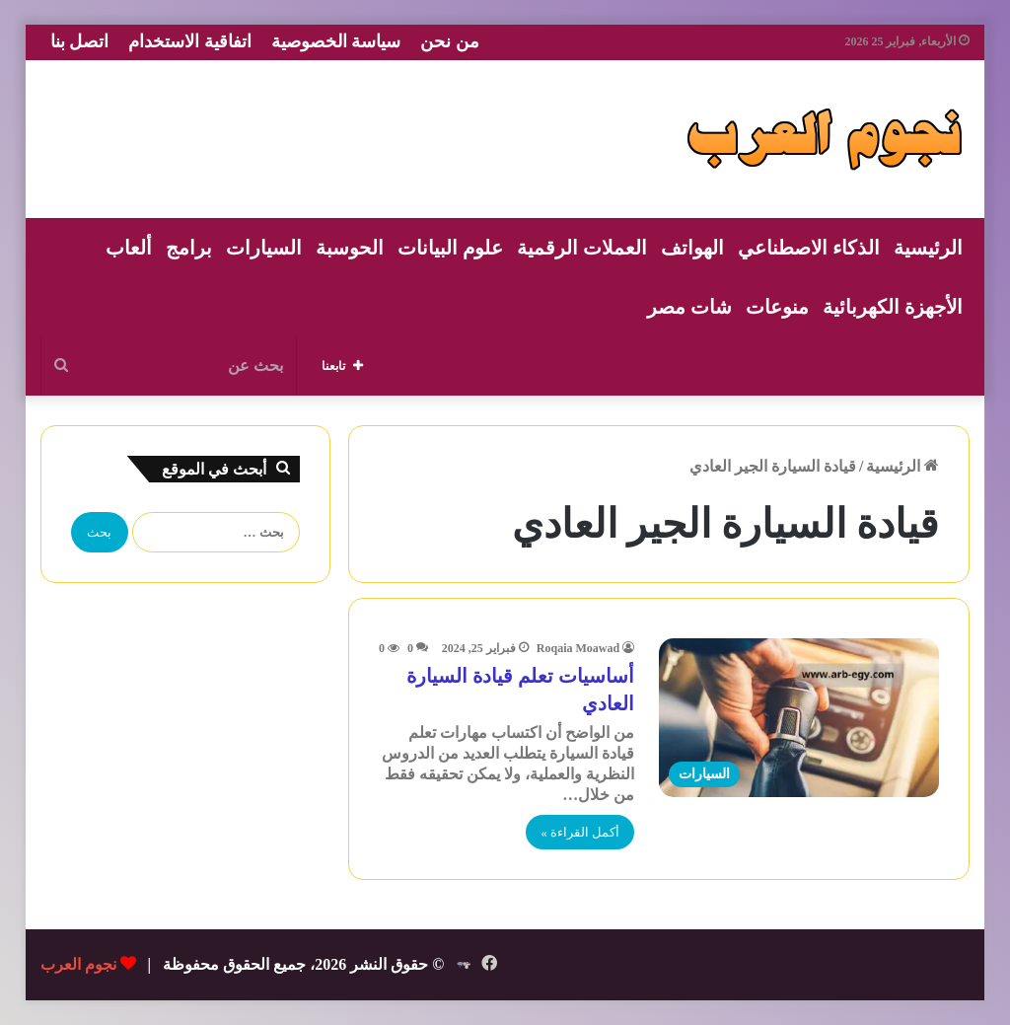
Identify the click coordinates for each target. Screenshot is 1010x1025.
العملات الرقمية (582, 247)
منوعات (777, 307)
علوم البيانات (450, 247)
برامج (189, 247)
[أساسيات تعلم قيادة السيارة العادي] (799, 717)
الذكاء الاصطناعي (809, 247)
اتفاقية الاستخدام (190, 41)
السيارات (264, 247)
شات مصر (689, 307)
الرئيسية (928, 247)
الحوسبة (350, 247)
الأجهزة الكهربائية (893, 307)
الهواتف (692, 247)
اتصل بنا (79, 41)
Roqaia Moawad (578, 648)
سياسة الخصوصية (336, 41)
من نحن (449, 41)
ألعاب (129, 247)
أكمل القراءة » (580, 832)
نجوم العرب (78, 964)
